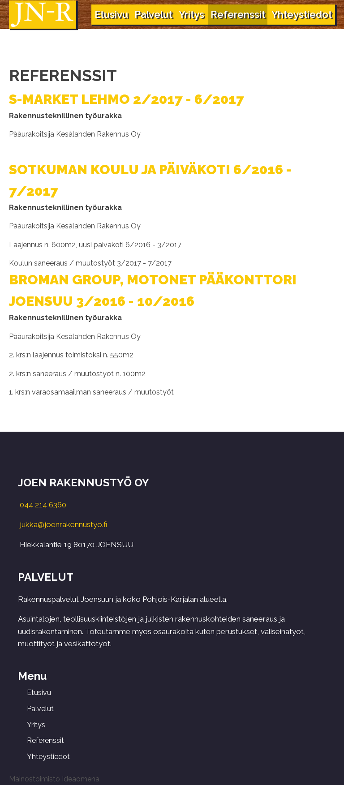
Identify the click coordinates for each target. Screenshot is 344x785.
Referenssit (238, 14)
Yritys (191, 14)
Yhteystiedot (301, 14)
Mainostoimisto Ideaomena (54, 779)
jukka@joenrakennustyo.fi (64, 524)
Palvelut (153, 14)
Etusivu (111, 14)
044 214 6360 (43, 504)
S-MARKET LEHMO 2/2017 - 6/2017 (126, 99)
